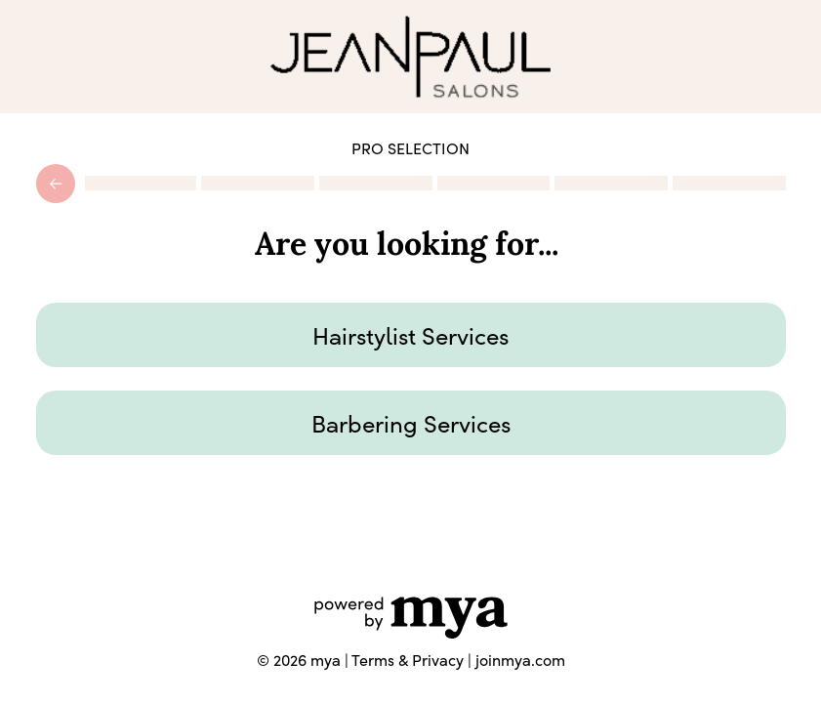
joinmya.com (520, 659)
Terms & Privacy (407, 659)
